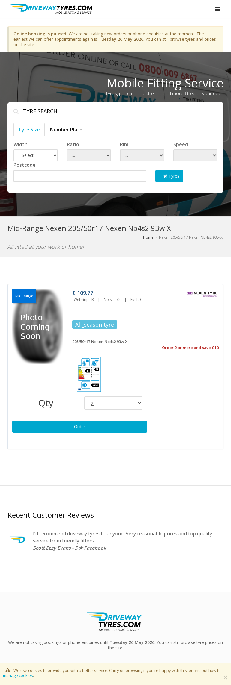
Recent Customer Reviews (51, 515)
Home (148, 237)
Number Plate (66, 129)
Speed (180, 144)
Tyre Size (29, 129)
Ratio (73, 144)
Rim (124, 144)
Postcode (25, 165)
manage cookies (18, 675)
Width (21, 144)
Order (79, 426)
